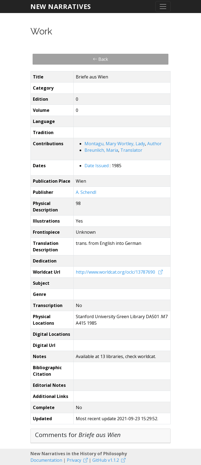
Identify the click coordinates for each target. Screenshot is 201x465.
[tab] (100, 436)
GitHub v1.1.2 (105, 460)
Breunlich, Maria (101, 150)
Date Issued (97, 166)
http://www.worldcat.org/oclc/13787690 (116, 272)
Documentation (46, 460)
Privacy (74, 460)
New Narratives (60, 6)
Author (154, 144)
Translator (131, 150)
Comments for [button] (78, 435)
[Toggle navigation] (163, 6)
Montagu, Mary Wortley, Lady (114, 144)
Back (100, 59)
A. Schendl (86, 192)
